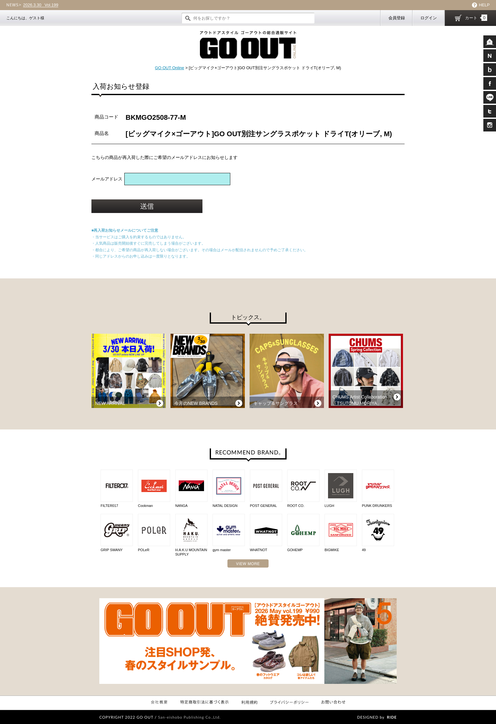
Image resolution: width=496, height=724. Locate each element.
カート (476, 18)
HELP (484, 5)
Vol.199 (40, 5)
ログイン (428, 17)
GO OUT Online (169, 67)
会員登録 (396, 17)
